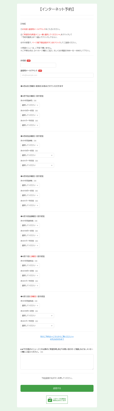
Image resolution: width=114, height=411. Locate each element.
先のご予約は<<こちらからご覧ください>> (57, 337)
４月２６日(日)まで (57, 339)
